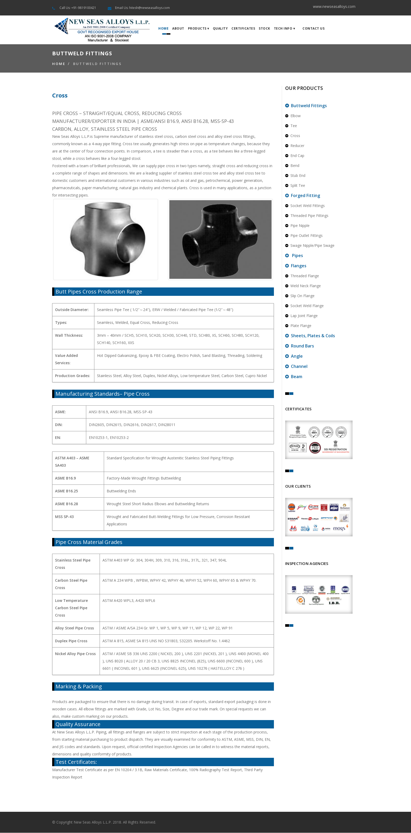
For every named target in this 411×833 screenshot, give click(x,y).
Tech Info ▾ (284, 28)
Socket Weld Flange (304, 305)
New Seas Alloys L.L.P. (93, 822)
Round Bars (299, 346)
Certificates (243, 28)
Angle (294, 356)
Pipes (294, 256)
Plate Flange (298, 325)
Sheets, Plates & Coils (310, 336)
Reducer (294, 145)
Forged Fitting (302, 196)
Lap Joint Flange (301, 315)
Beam (293, 377)
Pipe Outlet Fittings (304, 235)
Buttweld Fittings (97, 64)
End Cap (294, 155)
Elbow (293, 115)
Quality (220, 28)
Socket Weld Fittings (305, 205)
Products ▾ (198, 28)
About (178, 28)
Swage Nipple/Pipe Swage (309, 245)
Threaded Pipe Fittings (306, 215)
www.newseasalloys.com (334, 6)
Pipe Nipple (297, 225)
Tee (291, 125)
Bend (292, 165)
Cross (292, 135)
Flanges (295, 266)
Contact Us (313, 28)
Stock (264, 28)
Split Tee (295, 185)
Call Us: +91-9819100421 (78, 8)
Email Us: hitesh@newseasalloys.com (142, 8)
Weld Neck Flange (303, 286)
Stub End (295, 175)
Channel (296, 366)
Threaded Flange (302, 276)
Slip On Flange (300, 295)
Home (163, 28)
